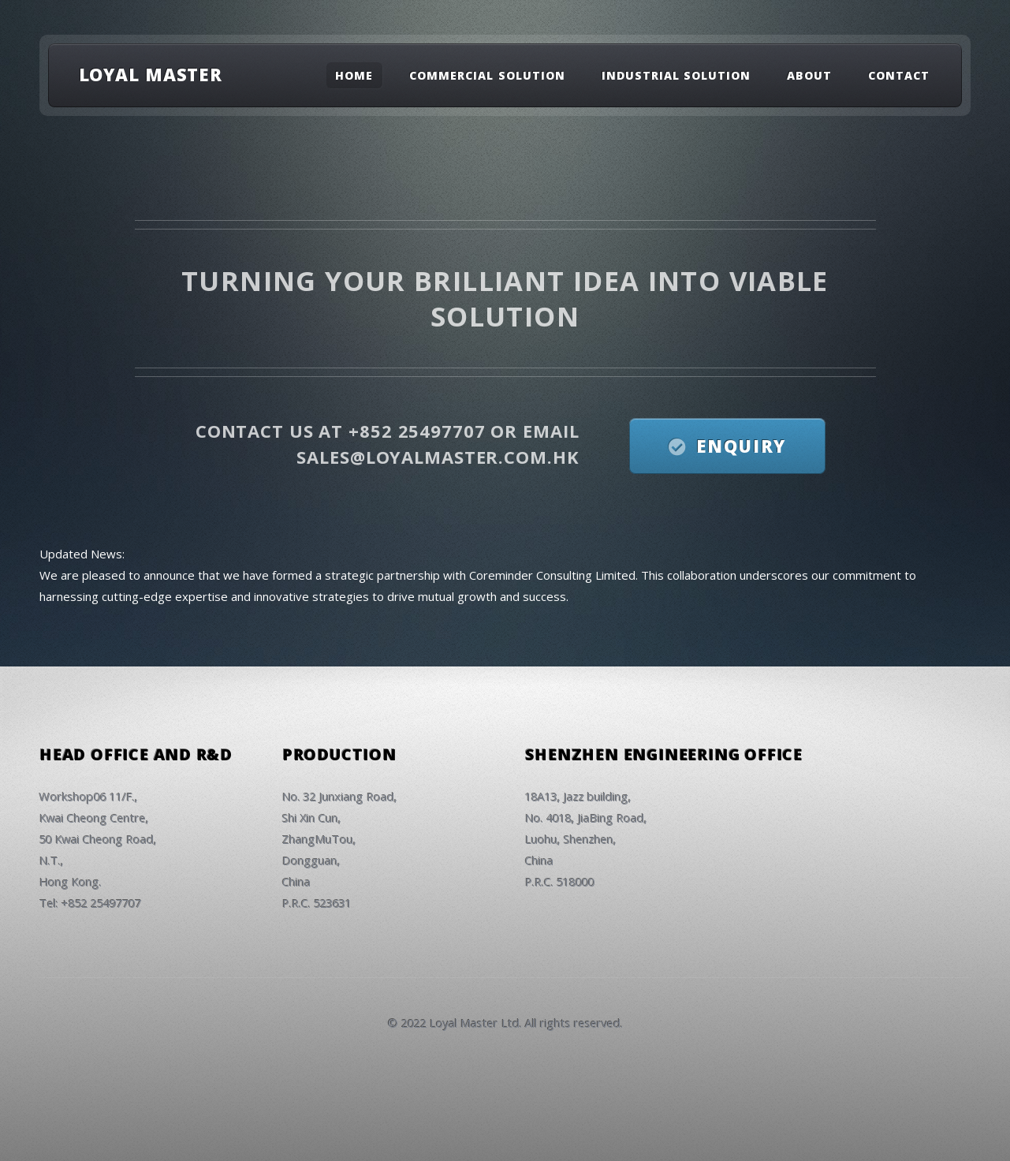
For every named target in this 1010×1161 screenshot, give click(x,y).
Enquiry (741, 445)
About (809, 75)
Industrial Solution (676, 75)
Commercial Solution (487, 75)
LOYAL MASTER (151, 74)
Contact (899, 75)
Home (354, 75)
